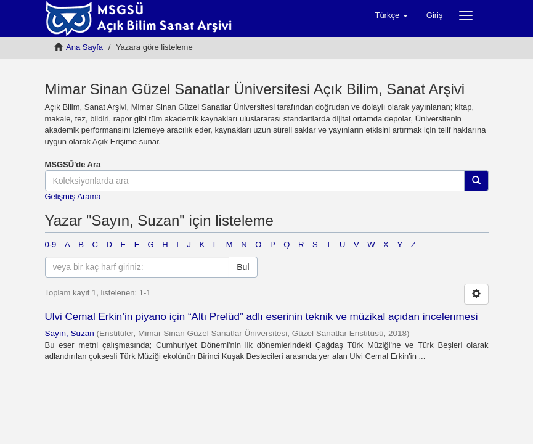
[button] (391, 15)
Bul (243, 267)
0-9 (51, 244)
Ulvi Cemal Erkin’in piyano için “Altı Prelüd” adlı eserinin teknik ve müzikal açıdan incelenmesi (261, 317)
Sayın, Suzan (69, 333)
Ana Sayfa (84, 47)
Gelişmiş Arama (73, 196)
